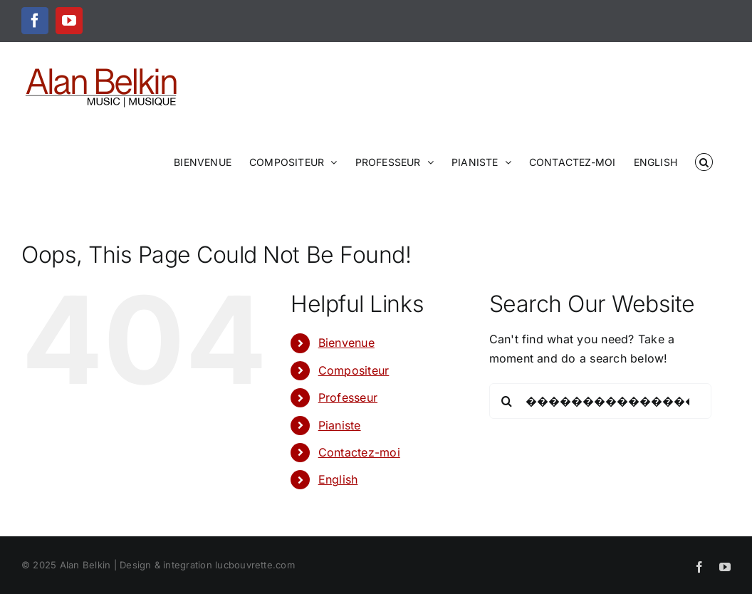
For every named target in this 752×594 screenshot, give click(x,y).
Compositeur (354, 370)
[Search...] (600, 401)
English (338, 479)
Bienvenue (346, 342)
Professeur (347, 397)
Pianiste (339, 425)
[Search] (507, 401)
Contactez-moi (359, 452)
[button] (704, 161)
